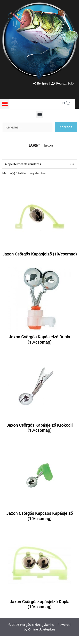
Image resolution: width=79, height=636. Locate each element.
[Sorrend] (39, 164)
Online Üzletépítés (41, 629)
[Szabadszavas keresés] (27, 127)
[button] (4, 104)
